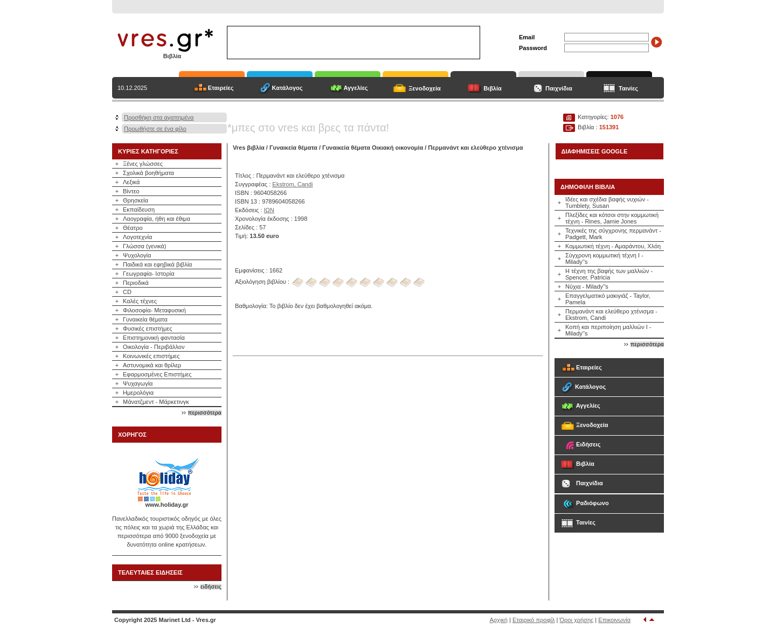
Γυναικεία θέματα (145, 319)
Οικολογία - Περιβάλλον (154, 347)
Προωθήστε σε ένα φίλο (155, 128)
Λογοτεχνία (137, 237)
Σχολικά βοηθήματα (148, 173)
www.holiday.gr (166, 504)
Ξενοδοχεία (424, 88)
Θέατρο (133, 228)
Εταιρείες (221, 88)
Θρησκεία (135, 200)
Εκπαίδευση (139, 209)
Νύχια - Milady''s (586, 286)
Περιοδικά (136, 282)
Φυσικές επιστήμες (147, 328)
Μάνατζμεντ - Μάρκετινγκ (156, 402)
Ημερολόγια (138, 392)
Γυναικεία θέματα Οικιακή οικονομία (372, 147)
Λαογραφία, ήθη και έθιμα (156, 218)
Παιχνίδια (558, 88)
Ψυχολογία (137, 255)
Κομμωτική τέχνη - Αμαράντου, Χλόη (613, 246)
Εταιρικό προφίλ (533, 620)
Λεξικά (131, 182)
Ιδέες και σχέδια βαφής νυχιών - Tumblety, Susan (607, 202)
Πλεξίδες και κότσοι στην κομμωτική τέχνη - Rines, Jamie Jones (612, 218)
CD (127, 292)
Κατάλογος (287, 88)
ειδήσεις (210, 587)
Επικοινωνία (614, 620)
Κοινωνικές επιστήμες (151, 356)
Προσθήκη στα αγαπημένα (158, 117)
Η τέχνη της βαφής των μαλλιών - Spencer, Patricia (609, 274)
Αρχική (499, 620)
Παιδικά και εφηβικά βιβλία (157, 264)
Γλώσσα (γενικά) (144, 246)
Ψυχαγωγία (138, 383)
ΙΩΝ (269, 210)
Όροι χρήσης (577, 620)
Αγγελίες (355, 88)
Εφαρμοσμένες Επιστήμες (157, 374)
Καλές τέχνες (140, 301)
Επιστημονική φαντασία (154, 337)
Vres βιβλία (249, 147)
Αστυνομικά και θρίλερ (152, 365)
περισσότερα (204, 413)
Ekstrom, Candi (292, 184)
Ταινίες (628, 88)
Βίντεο (131, 191)
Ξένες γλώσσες (143, 163)
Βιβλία (492, 88)
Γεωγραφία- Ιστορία (149, 273)
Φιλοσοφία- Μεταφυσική (154, 310)
